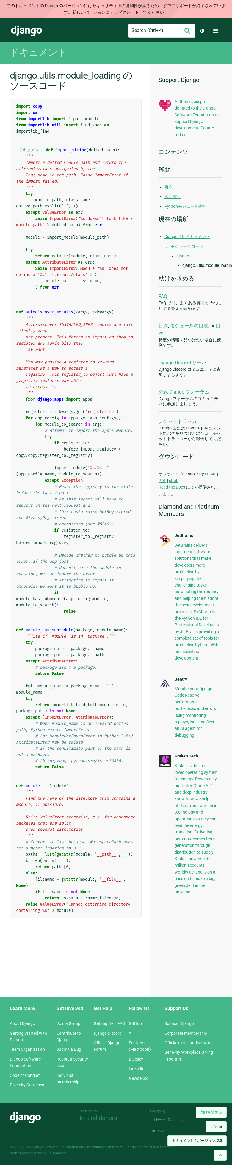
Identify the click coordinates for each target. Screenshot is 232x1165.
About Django (22, 1023)
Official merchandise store (188, 1042)
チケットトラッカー (180, 421)
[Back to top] (220, 1155)
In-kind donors (98, 1117)
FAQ (163, 296)
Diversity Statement (28, 1084)
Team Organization (27, 1049)
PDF (162, 480)
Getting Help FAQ (109, 1023)
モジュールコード (187, 246)
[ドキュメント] (31, 150)
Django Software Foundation (55, 1147)
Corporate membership (185, 1033)
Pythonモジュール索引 (185, 206)
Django (26, 31)
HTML (210, 474)
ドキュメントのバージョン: (197, 1141)
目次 (168, 187)
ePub (173, 480)
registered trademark (160, 1147)
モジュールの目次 (189, 326)
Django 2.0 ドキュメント (187, 236)
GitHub (135, 1023)
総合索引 (172, 196)
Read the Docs (172, 487)
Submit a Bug (69, 1049)
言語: (216, 1126)
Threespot (164, 1119)
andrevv (164, 1131)
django (182, 255)
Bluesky (136, 1059)
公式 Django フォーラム (184, 392)
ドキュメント (38, 52)
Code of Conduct (25, 1075)
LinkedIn (137, 1068)
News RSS (138, 1078)
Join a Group (68, 1023)
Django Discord (108, 1033)
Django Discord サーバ (182, 362)
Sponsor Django (179, 1023)
